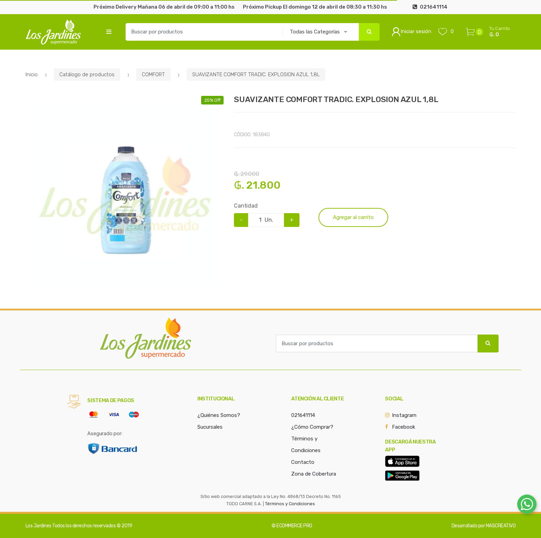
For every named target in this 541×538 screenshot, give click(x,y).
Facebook (403, 427)
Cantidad (246, 205)
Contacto (302, 462)
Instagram (404, 415)
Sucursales (210, 427)
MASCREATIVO (501, 526)
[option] (125, 195)
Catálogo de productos (87, 74)
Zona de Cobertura (313, 474)
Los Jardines (38, 526)
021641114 (303, 415)
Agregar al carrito (353, 217)
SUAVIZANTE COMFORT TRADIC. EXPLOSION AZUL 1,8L (256, 74)
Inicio (32, 74)
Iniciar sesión (411, 31)
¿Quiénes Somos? (218, 415)
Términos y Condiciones (290, 503)
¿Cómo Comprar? (312, 427)
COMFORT (153, 74)
